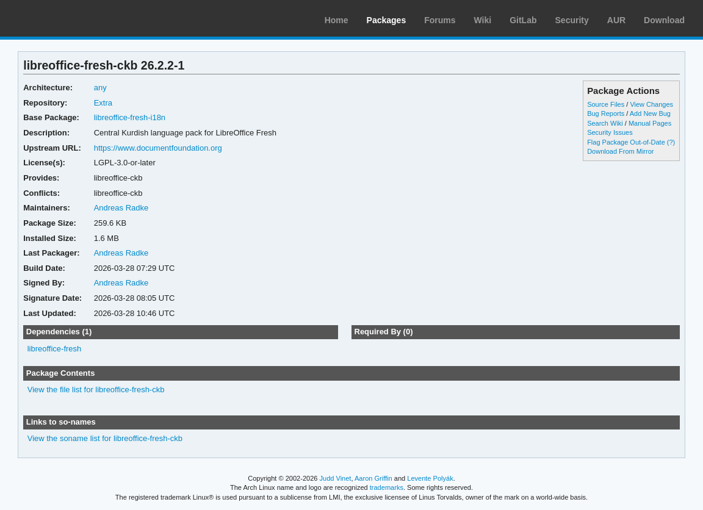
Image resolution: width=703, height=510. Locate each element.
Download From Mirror (620, 151)
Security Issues (609, 132)
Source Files (605, 104)
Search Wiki (605, 123)
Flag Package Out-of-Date (626, 142)
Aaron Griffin (373, 478)
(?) (671, 142)
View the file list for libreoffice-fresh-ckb (96, 389)
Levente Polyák (430, 478)
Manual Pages (650, 123)
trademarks (386, 487)
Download (664, 20)
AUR (616, 20)
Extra (103, 102)
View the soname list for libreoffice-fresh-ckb (104, 438)
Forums (439, 20)
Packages (386, 20)
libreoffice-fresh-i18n (129, 117)
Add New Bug (650, 113)
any (100, 87)
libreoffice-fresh (54, 348)
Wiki (483, 20)
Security (572, 20)
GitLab (523, 20)
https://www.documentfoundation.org (158, 148)
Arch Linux (67, 18)
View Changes (651, 104)
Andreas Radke (121, 207)
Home (336, 20)
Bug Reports (605, 113)
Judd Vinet (336, 478)
